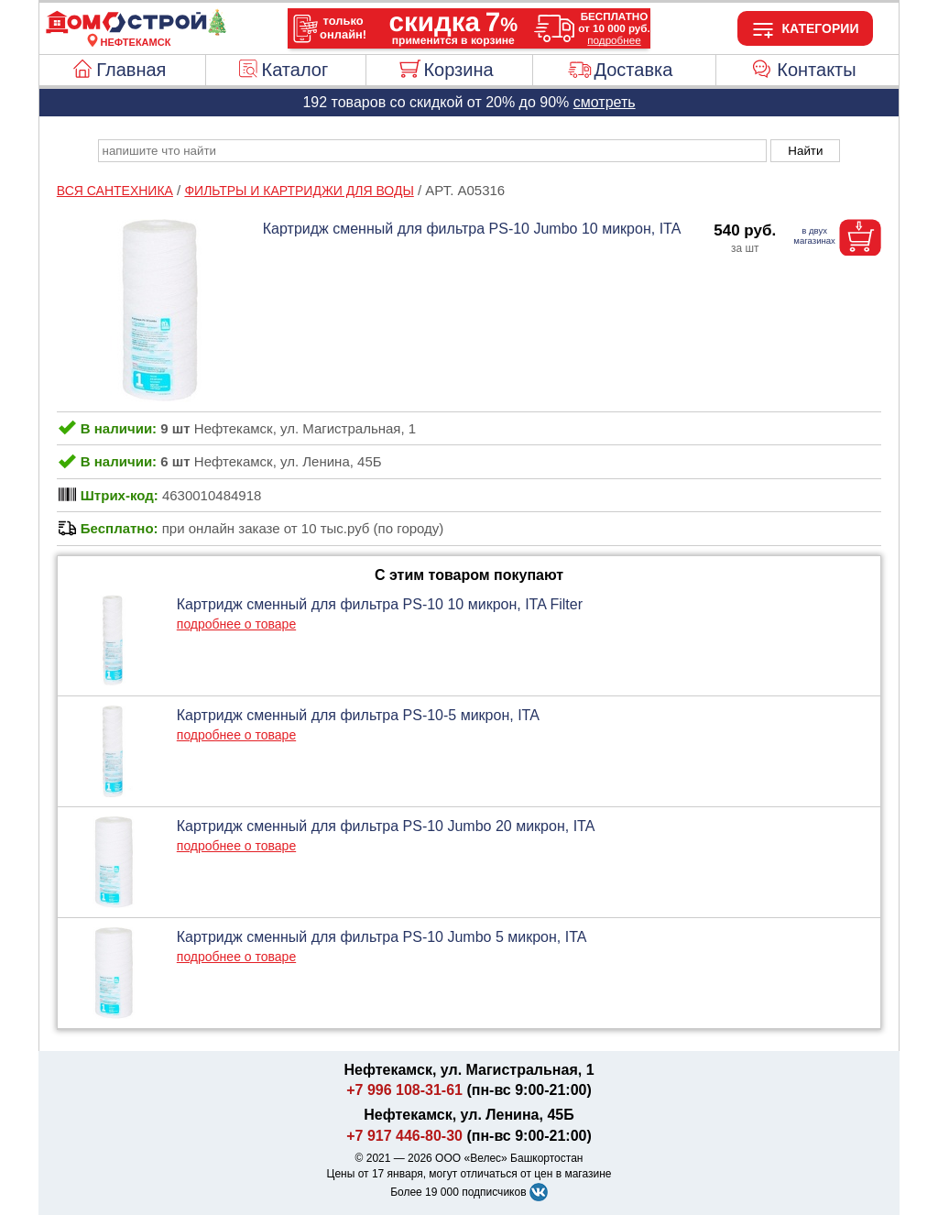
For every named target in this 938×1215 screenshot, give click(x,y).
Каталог (295, 70)
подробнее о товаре (236, 624)
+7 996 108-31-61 (404, 1090)
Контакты (816, 70)
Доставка (633, 70)
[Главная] (135, 31)
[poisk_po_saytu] (432, 150)
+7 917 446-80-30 (404, 1136)
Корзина (458, 70)
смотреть (604, 102)
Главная (131, 70)
